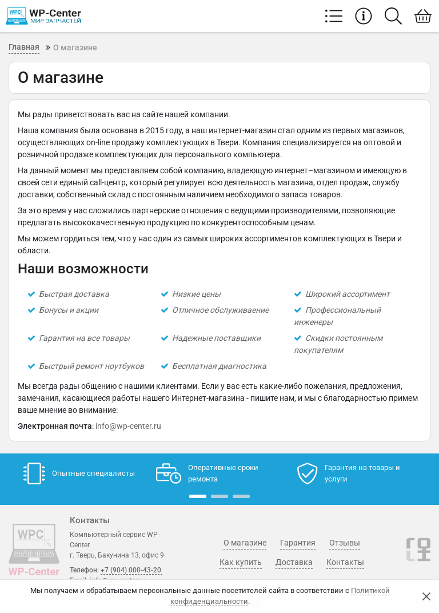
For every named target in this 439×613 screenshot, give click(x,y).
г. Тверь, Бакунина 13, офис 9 (117, 555)
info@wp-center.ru (128, 426)
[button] (197, 496)
